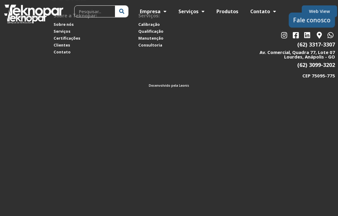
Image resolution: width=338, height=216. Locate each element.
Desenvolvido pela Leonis (169, 85)
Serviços (191, 11)
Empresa (153, 11)
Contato (263, 11)
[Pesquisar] (121, 11)
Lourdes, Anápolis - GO (309, 57)
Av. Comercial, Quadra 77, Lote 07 (297, 52)
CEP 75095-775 (318, 76)
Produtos (227, 11)
